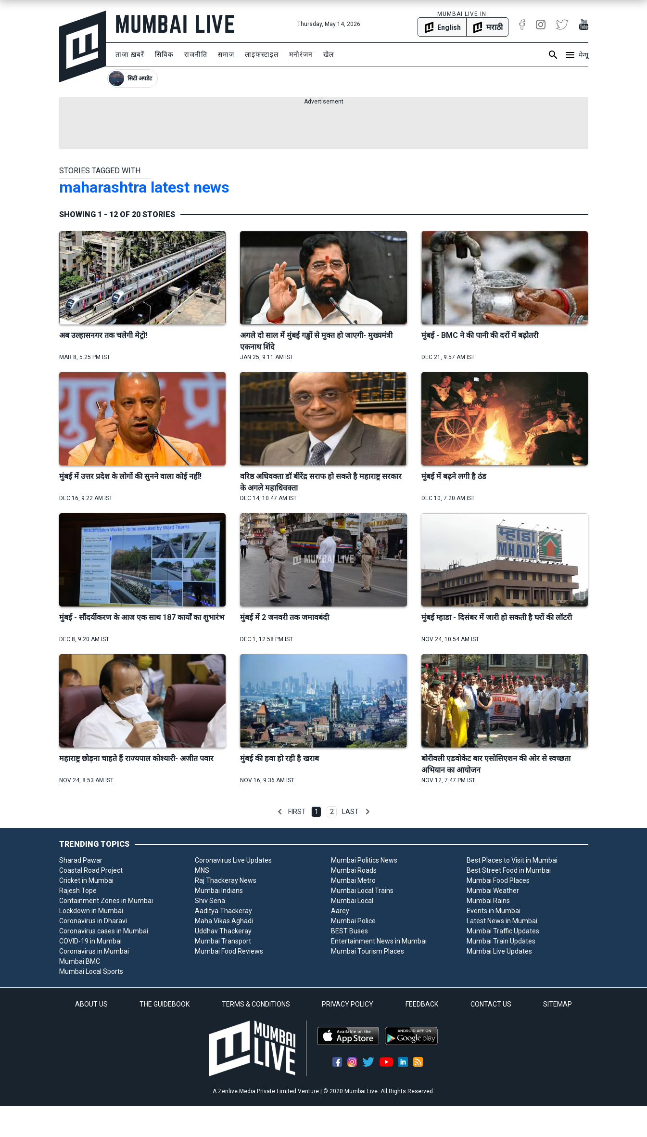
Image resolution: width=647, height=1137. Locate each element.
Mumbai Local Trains (362, 890)
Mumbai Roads (354, 870)
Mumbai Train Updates (501, 941)
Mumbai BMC (79, 961)
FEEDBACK (422, 1004)
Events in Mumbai (493, 911)
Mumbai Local (352, 900)
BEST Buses (349, 931)
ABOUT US (91, 1004)
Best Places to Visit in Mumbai (512, 860)
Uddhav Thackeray (223, 931)
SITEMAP (557, 1004)
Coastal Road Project (91, 870)
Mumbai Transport (223, 941)
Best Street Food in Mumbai (509, 870)
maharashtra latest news (144, 187)
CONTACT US (490, 1004)
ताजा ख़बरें (129, 54)
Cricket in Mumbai (86, 880)
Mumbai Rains (488, 900)
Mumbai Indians (219, 890)
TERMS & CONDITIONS (256, 1004)
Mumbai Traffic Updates (503, 931)
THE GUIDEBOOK (165, 1004)
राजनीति (195, 54)
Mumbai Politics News (364, 860)
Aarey (340, 911)
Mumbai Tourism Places (367, 951)
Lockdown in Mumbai (91, 911)
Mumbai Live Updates (499, 951)
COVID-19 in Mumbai (90, 941)
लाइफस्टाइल (262, 54)
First (297, 811)
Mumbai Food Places (498, 880)
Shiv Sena (210, 900)
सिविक (164, 54)
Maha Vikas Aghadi (224, 921)
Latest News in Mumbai (502, 921)
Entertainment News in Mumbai (379, 941)
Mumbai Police (353, 921)
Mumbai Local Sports (91, 971)
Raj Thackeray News (225, 880)
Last (350, 811)
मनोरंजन (301, 54)
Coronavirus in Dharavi (93, 921)
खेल (328, 54)
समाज (226, 54)
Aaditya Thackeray (223, 911)
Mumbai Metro (353, 880)
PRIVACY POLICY (347, 1004)
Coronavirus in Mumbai (94, 951)
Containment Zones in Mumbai (106, 900)
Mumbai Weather (493, 890)
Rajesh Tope (78, 890)
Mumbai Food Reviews (229, 951)
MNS (202, 870)
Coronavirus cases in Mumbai (103, 931)
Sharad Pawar (80, 860)
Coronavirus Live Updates (233, 860)
